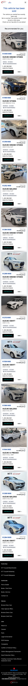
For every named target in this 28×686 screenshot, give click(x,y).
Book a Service (5, 592)
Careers (3, 629)
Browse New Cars (6, 605)
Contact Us (4, 596)
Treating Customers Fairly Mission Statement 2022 (11, 660)
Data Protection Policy (7, 655)
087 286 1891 (7, 110)
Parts (2, 633)
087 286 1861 (7, 66)
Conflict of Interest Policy (8, 648)
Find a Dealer (5, 584)
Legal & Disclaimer (6, 636)
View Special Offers (7, 609)
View (20, 72)
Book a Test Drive (6, 588)
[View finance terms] (25, 55)
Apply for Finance (7, 68)
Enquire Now (8, 72)
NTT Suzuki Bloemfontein (8, 568)
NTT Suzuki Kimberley (7, 571)
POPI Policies (5, 640)
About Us (4, 625)
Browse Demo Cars (7, 612)
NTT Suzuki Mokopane (8, 575)
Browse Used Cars (6, 616)
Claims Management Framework (11, 651)
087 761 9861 (7, 242)
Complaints (4, 644)
